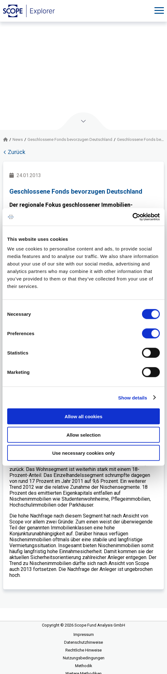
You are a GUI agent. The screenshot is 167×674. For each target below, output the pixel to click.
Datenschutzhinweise (83, 642)
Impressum (83, 634)
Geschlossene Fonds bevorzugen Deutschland (70, 139)
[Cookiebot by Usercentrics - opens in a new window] (132, 217)
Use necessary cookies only (83, 453)
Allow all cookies (84, 416)
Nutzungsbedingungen (83, 658)
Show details (132, 397)
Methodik (83, 665)
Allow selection (83, 434)
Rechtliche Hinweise (83, 650)
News (18, 139)
